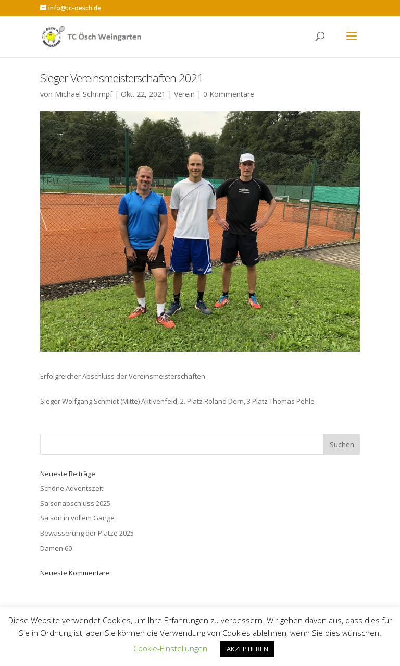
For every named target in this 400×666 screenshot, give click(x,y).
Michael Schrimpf (84, 94)
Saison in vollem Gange (77, 518)
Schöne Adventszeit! (72, 488)
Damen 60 (56, 548)
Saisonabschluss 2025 (75, 503)
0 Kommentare (228, 94)
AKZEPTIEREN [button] (247, 648)
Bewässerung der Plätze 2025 (87, 533)
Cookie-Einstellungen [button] (170, 648)
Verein (184, 94)
